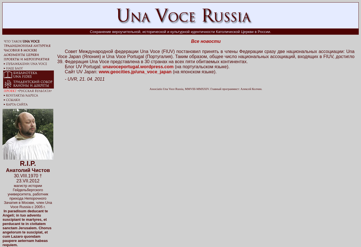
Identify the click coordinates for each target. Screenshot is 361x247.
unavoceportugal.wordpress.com (138, 66)
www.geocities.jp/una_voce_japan (135, 71)
